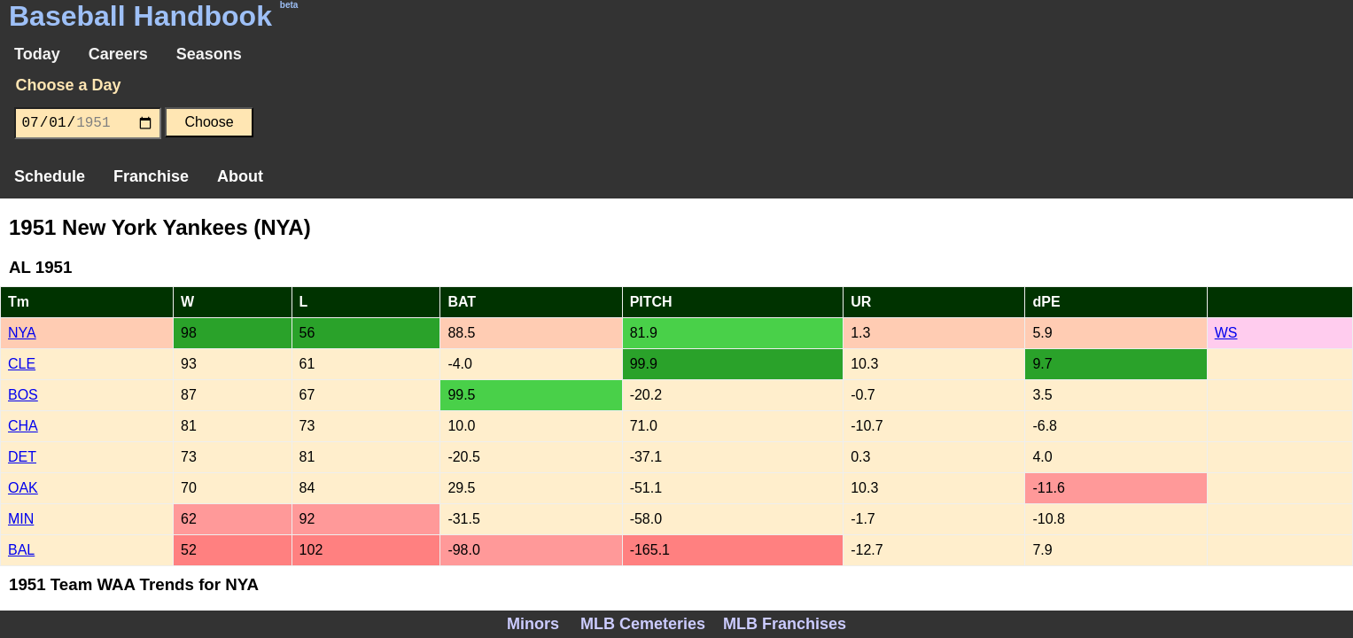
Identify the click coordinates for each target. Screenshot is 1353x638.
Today (37, 54)
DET (22, 456)
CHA (23, 425)
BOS (23, 394)
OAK (23, 487)
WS (1226, 332)
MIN (21, 518)
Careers (118, 54)
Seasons (209, 54)
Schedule (49, 176)
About (240, 176)
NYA (22, 332)
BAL (21, 549)
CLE (21, 363)
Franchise (151, 176)
